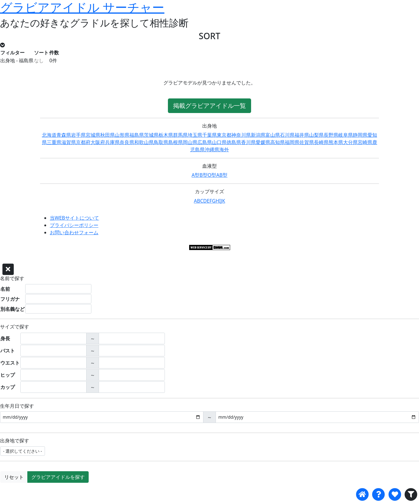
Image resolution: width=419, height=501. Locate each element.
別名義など (12, 309)
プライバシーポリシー (74, 225)
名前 (5, 289)
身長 (5, 338)
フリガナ (10, 299)
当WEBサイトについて (74, 217)
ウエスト (10, 362)
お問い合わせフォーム (74, 232)
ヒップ (7, 375)
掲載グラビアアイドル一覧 (209, 105)
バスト (7, 350)
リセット (14, 477)
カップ (7, 387)
